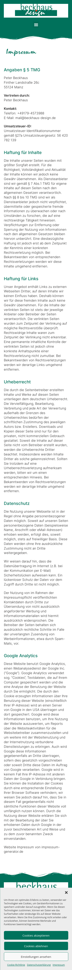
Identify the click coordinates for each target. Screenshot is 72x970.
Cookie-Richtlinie (16, 965)
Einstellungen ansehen (36, 957)
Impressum (59, 965)
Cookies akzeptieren (36, 935)
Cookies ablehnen (36, 946)
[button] (66, 892)
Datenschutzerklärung (39, 965)
